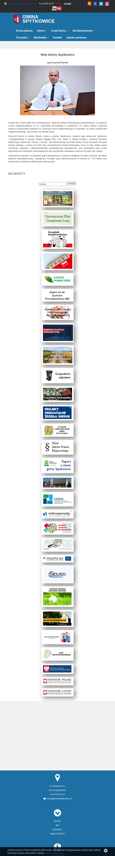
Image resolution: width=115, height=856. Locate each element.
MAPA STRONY (57, 834)
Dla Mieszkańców (83, 30)
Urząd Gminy (59, 30)
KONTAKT (57, 829)
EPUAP (57, 821)
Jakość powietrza (76, 37)
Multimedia (41, 37)
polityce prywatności (53, 853)
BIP (57, 825)
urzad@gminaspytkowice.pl (23, 3)
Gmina (42, 30)
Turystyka (22, 37)
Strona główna (24, 30)
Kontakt (57, 37)
